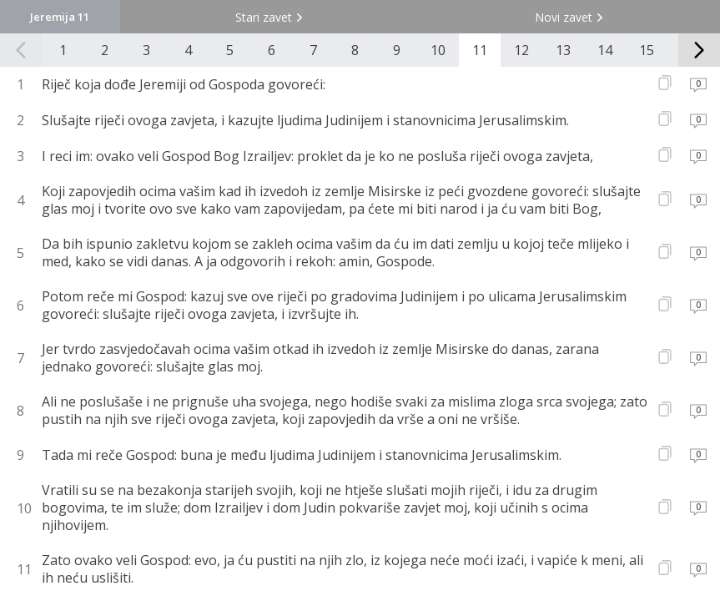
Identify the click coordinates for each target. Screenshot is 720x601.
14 (604, 50)
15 (646, 50)
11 (479, 50)
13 (563, 50)
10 (438, 50)
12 (521, 50)
